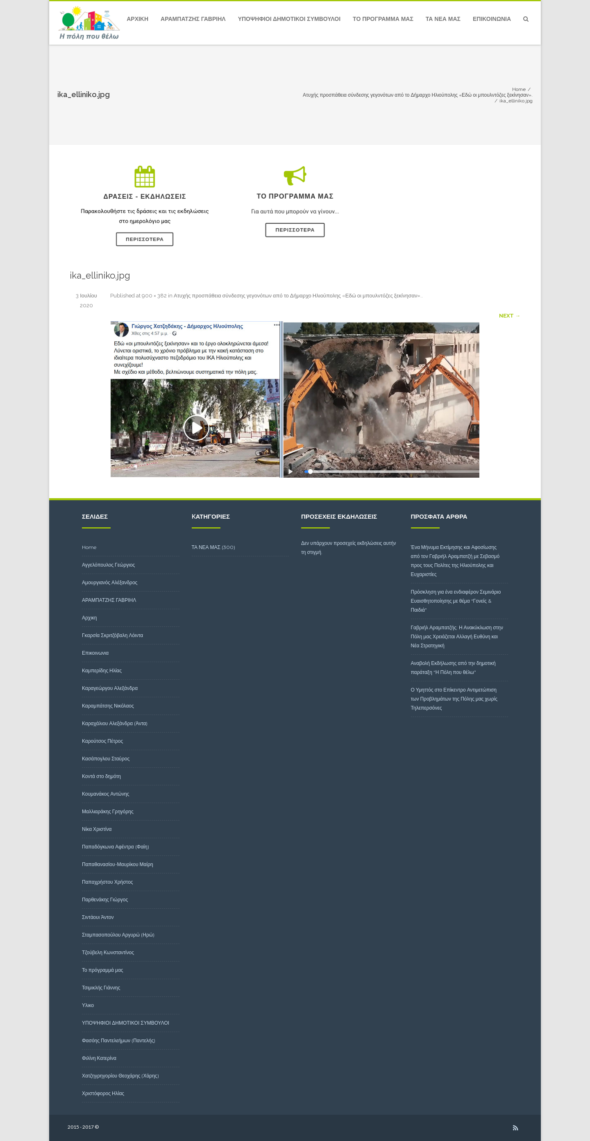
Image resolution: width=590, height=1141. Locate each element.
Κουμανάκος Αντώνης (105, 794)
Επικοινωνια (492, 19)
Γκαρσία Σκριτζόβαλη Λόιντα (112, 635)
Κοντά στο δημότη (101, 776)
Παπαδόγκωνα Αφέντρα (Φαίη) (115, 847)
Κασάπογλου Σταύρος (105, 758)
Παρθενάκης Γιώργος (105, 899)
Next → (509, 316)
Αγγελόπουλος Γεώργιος (108, 565)
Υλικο (88, 1005)
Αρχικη (137, 19)
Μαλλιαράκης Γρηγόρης (108, 811)
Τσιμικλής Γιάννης (101, 987)
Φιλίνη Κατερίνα (99, 1058)
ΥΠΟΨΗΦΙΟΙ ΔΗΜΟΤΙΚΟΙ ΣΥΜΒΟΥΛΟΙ (289, 19)
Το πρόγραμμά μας (383, 19)
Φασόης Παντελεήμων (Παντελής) (118, 1040)
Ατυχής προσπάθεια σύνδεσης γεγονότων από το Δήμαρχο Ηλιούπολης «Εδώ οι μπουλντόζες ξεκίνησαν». (298, 296)
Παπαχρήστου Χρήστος (107, 882)
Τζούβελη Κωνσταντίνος (108, 952)
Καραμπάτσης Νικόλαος (108, 706)
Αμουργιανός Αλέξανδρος (109, 582)
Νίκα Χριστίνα (96, 829)
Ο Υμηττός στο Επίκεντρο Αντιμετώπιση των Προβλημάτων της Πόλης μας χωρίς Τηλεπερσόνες (454, 699)
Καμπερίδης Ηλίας (102, 670)
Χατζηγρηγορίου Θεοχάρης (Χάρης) (120, 1076)
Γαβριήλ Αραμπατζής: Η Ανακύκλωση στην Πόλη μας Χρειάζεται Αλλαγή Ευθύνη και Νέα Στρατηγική (457, 636)
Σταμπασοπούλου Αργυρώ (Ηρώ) (118, 935)
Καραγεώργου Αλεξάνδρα (110, 688)
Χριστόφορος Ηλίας (103, 1093)
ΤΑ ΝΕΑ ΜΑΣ (443, 19)
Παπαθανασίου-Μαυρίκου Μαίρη (117, 864)
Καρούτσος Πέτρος (102, 741)
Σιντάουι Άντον (98, 917)
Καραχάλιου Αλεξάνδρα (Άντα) (115, 723)
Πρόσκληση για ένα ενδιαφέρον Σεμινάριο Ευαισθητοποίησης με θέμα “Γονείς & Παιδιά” (456, 601)
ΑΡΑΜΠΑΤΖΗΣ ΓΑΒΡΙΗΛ (193, 19)
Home (89, 547)
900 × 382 (154, 296)
